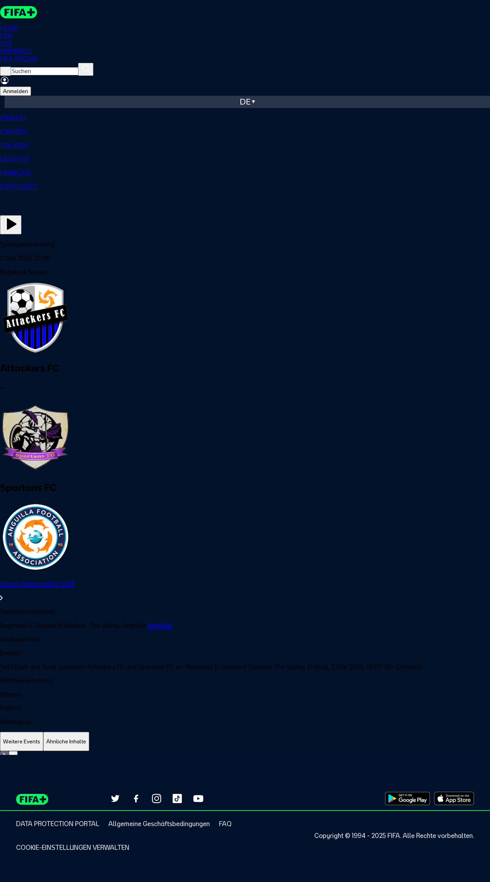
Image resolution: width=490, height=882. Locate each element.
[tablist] (245, 741)
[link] (245, 591)
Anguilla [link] (159, 625)
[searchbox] (44, 71)
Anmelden (15, 91)
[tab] (21, 741)
